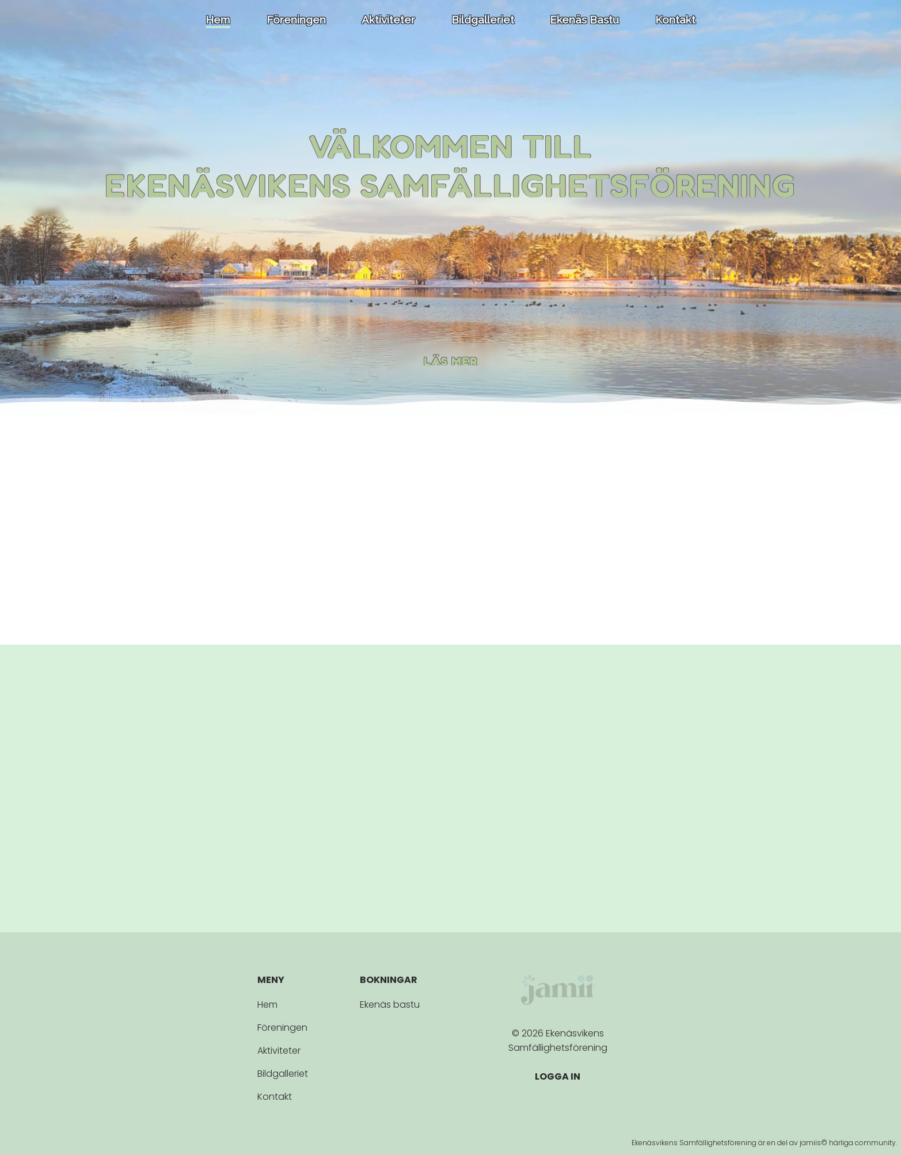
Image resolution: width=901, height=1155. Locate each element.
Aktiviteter (388, 20)
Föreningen (296, 20)
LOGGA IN (557, 1076)
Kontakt (675, 20)
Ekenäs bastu (584, 20)
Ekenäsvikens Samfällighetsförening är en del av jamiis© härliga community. (764, 1143)
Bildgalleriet (482, 20)
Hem (218, 20)
